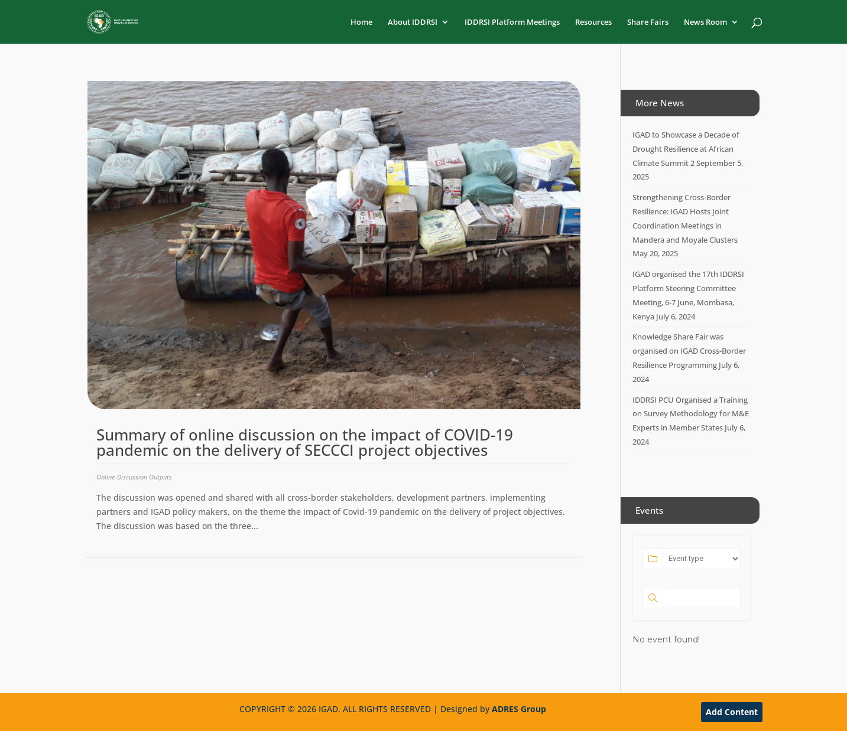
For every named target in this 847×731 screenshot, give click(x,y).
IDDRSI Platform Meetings (512, 22)
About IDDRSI (412, 22)
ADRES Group (519, 708)
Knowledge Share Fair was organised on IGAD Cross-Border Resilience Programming (689, 350)
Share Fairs (647, 22)
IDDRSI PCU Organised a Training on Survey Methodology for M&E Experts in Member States (690, 413)
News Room (705, 22)
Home (361, 22)
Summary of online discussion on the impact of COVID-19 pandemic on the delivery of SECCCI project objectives (304, 442)
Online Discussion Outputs (134, 476)
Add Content (732, 711)
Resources (593, 22)
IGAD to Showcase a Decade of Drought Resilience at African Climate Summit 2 (685, 148)
